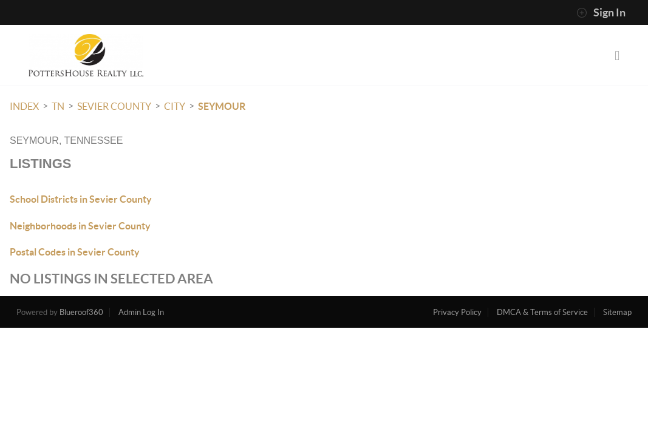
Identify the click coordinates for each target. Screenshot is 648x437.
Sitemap (617, 312)
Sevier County (114, 106)
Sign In (601, 13)
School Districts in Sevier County (81, 199)
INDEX (24, 106)
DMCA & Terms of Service (542, 312)
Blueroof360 (81, 312)
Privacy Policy (457, 312)
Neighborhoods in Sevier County (80, 225)
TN (58, 106)
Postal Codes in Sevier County (75, 251)
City (174, 106)
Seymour (221, 106)
